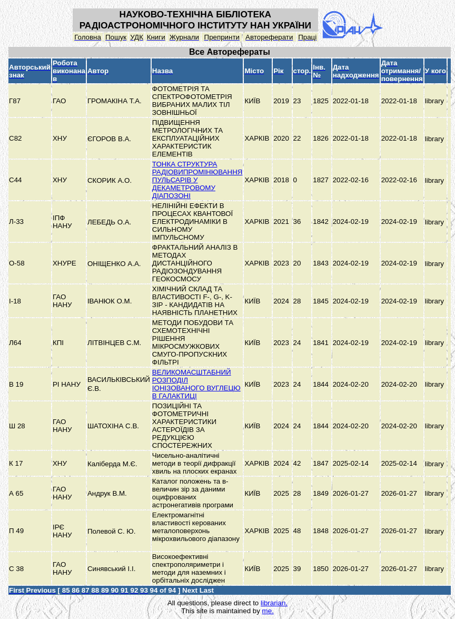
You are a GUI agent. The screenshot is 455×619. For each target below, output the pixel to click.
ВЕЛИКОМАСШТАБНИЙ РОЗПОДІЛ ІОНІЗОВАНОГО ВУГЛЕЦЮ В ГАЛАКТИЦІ (196, 384)
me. (268, 611)
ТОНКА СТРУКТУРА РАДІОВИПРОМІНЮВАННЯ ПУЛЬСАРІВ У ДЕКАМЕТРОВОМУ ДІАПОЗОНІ (197, 180)
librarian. (274, 603)
